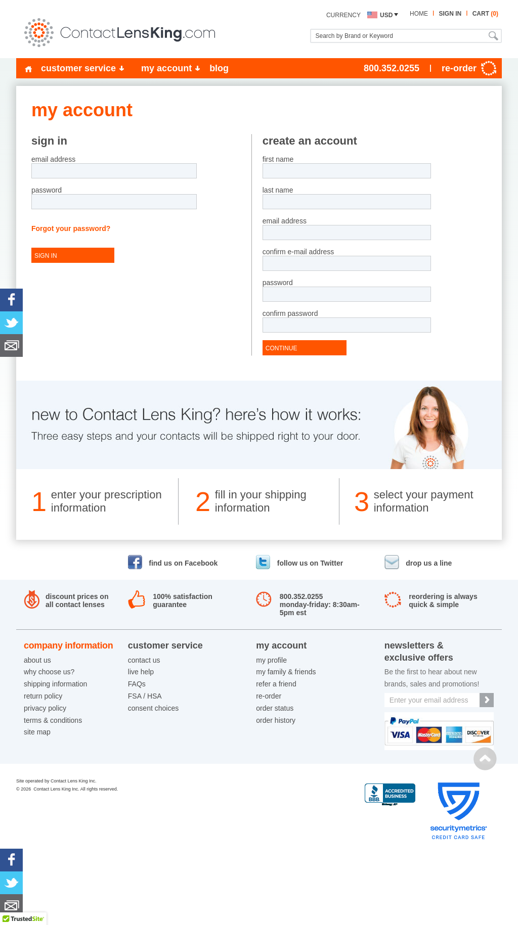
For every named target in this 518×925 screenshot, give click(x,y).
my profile (271, 660)
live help (141, 672)
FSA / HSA (145, 696)
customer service (78, 68)
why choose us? (49, 672)
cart (485, 13)
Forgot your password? (70, 228)
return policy (43, 696)
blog (219, 68)
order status (274, 708)
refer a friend (276, 684)
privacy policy (45, 708)
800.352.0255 (391, 68)
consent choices (153, 708)
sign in (450, 13)
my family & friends (286, 672)
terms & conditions (53, 720)
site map (37, 732)
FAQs (137, 684)
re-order (268, 696)
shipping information (55, 684)
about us (37, 660)
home (419, 13)
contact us (144, 660)
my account (166, 68)
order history (275, 720)
